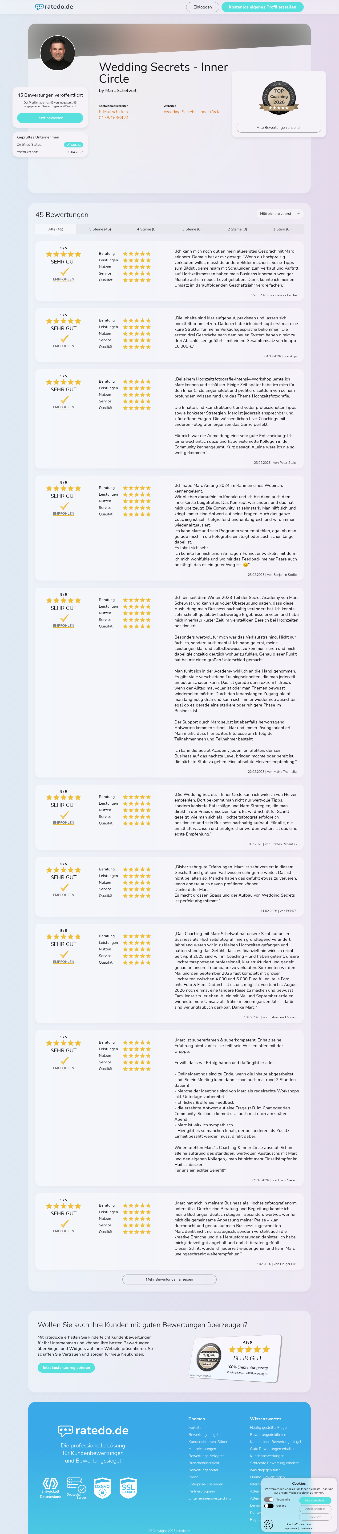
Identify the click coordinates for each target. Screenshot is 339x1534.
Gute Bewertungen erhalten (272, 1447)
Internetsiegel (261, 1478)
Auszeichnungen (202, 1447)
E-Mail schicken (113, 112)
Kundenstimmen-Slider (208, 1441)
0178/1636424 (114, 118)
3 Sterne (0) (192, 229)
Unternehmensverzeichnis (210, 1490)
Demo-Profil (260, 1497)
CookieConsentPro (299, 1524)
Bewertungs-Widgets (206, 1454)
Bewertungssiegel (203, 1435)
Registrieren (260, 1509)
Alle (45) (55, 229)
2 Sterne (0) (237, 229)
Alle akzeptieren (314, 1500)
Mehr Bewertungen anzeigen (169, 1282)
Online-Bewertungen (267, 1472)
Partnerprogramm (203, 1484)
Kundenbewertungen (267, 1454)
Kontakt (256, 1503)
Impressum (291, 1528)
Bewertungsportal (203, 1466)
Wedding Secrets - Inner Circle (192, 112)
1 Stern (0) (282, 229)
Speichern (314, 1517)
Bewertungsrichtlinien (268, 1435)
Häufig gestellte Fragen (269, 1429)
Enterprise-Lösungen (206, 1478)
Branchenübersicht (204, 1460)
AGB (149, 1526)
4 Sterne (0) (147, 229)
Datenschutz (306, 1528)
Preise (194, 1472)
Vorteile (195, 1429)
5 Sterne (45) (100, 229)
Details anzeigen (314, 1508)
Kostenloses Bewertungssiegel (275, 1441)
